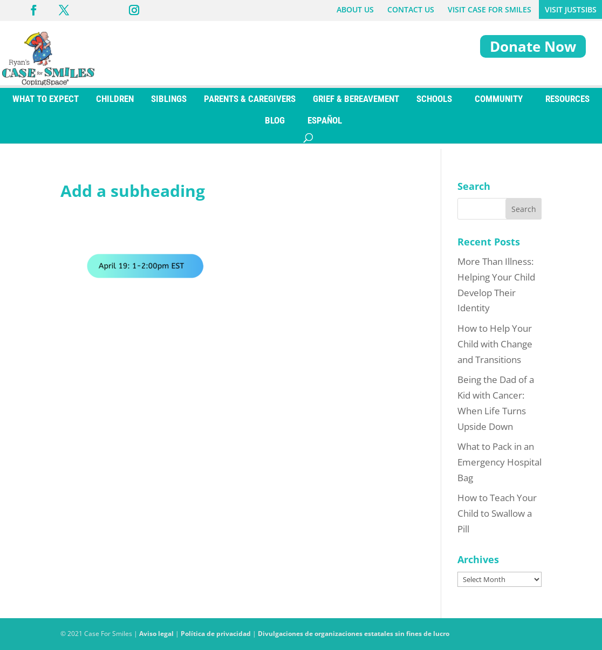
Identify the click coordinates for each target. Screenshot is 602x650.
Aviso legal (156, 633)
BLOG (275, 125)
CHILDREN (115, 104)
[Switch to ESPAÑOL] (324, 125)
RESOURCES (567, 104)
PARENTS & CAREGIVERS (250, 104)
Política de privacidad (216, 633)
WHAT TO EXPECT (45, 104)
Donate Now (533, 46)
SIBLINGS (169, 104)
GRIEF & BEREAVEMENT (356, 104)
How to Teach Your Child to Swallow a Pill (497, 513)
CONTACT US (410, 9)
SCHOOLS (434, 104)
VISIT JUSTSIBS (571, 9)
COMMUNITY (499, 104)
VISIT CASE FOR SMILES (489, 9)
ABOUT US (355, 9)
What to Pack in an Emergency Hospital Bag (499, 462)
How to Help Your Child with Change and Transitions (494, 344)
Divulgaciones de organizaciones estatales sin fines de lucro (353, 633)
